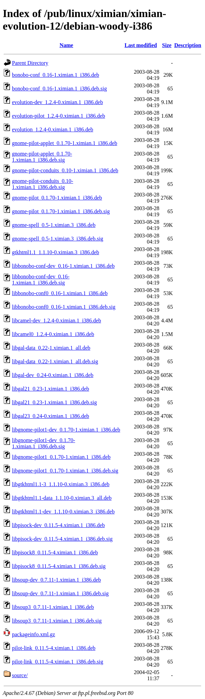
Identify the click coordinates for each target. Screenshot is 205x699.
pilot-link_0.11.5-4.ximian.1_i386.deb (53, 648)
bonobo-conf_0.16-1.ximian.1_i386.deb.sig (59, 88)
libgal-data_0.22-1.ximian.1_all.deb (51, 348)
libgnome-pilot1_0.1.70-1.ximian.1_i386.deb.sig (65, 471)
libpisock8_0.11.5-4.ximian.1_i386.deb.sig (59, 566)
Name (66, 45)
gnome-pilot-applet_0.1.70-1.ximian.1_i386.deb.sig (42, 157)
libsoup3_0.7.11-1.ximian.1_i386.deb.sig (57, 621)
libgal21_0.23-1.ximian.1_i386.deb (50, 389)
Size (167, 45)
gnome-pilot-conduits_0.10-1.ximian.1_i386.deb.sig (42, 184)
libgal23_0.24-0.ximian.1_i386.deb (50, 416)
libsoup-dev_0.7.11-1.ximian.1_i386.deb (56, 580)
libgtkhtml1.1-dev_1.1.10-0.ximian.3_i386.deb (63, 511)
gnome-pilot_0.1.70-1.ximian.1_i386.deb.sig (61, 211)
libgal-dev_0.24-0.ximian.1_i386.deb (52, 375)
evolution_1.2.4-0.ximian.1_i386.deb (52, 129)
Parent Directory (30, 63)
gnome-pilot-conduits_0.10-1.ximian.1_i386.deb (65, 170)
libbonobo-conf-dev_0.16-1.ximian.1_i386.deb (63, 266)
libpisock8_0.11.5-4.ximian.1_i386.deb (55, 552)
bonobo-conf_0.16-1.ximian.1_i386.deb (55, 75)
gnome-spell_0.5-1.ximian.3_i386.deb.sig (57, 239)
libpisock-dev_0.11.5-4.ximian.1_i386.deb (58, 525)
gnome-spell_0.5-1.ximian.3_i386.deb (53, 225)
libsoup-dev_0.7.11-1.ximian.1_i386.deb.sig (60, 593)
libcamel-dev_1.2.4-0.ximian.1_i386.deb (56, 320)
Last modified (141, 45)
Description (187, 45)
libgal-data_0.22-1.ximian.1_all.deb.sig (55, 361)
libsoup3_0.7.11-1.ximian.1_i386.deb (53, 607)
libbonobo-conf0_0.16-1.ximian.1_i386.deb (60, 293)
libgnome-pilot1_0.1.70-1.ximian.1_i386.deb (61, 457)
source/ (20, 675)
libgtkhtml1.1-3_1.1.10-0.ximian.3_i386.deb (60, 484)
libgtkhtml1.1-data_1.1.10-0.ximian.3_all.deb (62, 498)
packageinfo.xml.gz (33, 634)
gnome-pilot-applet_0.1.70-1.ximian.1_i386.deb (64, 143)
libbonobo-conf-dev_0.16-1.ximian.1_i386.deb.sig (40, 280)
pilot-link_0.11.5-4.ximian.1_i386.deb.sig (57, 662)
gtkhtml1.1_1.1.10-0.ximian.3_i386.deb (55, 252)
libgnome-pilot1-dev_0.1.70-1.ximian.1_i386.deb (66, 430)
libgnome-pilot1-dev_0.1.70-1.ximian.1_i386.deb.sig (43, 443)
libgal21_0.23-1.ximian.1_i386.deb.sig (54, 402)
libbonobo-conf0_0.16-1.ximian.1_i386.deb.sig (63, 307)
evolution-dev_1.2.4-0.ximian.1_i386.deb (57, 102)
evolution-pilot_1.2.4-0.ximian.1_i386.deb (58, 116)
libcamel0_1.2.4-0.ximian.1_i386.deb (53, 334)
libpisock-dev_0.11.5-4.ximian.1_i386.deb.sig (62, 539)
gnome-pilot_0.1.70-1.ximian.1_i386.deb (57, 198)
